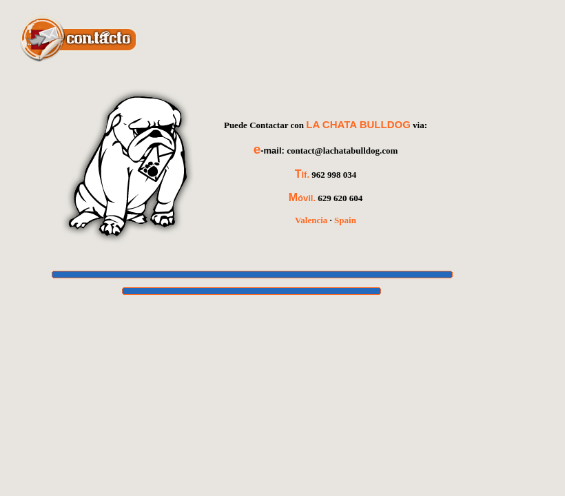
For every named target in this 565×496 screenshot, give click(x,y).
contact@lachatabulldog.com (342, 150)
